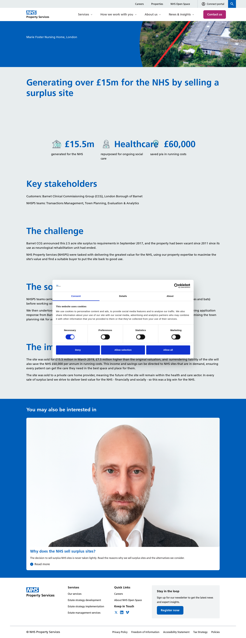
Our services (74, 593)
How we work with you (116, 14)
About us (151, 14)
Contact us (214, 14)
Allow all (168, 350)
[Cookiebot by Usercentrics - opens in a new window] (176, 285)
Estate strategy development (84, 600)
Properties (157, 4)
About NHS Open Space (128, 600)
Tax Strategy (200, 632)
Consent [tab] (76, 296)
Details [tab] (123, 296)
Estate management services (84, 612)
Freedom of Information (145, 632)
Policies (215, 632)
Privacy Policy (120, 632)
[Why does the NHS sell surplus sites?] (123, 494)
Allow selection (122, 350)
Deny (78, 350)
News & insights (180, 14)
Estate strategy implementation (86, 606)
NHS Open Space (180, 4)
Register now (170, 610)
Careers (139, 4)
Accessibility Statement (176, 632)
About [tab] (170, 296)
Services (83, 14)
